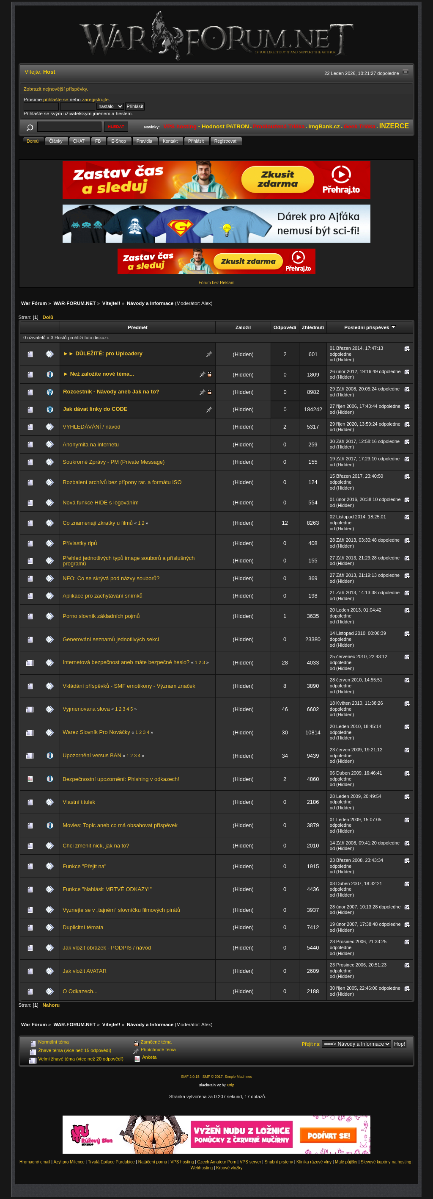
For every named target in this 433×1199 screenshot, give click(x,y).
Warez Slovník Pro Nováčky (96, 732)
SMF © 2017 (213, 1076)
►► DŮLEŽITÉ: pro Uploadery (103, 353)
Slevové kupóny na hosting (386, 1162)
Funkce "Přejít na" (84, 866)
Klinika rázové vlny (314, 1162)
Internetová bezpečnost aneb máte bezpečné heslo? (126, 662)
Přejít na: (311, 1044)
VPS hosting (182, 1162)
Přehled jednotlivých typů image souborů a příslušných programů (129, 561)
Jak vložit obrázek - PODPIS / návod (107, 947)
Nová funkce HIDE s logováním (100, 502)
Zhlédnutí (313, 327)
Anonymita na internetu (91, 444)
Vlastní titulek (79, 802)
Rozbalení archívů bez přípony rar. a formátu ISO (122, 482)
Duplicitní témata (83, 927)
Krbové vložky (229, 1168)
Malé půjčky (346, 1162)
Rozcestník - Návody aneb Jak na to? (111, 391)
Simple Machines (238, 1076)
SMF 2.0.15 (190, 1076)
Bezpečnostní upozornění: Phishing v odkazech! (121, 779)
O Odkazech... (80, 991)
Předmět (138, 327)
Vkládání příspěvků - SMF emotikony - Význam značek (129, 686)
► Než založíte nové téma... (98, 374)
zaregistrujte (95, 99)
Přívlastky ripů (80, 543)
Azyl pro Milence (68, 1162)
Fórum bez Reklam (216, 282)
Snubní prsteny (279, 1162)
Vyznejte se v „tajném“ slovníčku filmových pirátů (121, 910)
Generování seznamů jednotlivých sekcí (111, 639)
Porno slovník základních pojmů (101, 616)
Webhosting (201, 1168)
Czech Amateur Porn (216, 1162)
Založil (243, 327)
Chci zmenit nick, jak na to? (96, 845)
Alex (206, 303)
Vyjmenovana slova (86, 709)
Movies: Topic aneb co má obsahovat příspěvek (120, 825)
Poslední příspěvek (369, 327)
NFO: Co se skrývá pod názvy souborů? (111, 578)
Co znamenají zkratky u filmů (98, 523)
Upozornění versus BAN (93, 755)
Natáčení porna (152, 1162)
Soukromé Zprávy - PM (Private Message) (113, 462)
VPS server (250, 1162)
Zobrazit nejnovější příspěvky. (56, 88)
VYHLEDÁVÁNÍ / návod (91, 427)
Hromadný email (34, 1162)
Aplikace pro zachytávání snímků (103, 596)
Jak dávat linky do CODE (95, 409)
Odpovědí (285, 327)
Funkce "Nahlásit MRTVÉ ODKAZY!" (107, 889)
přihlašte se (55, 99)
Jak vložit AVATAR (85, 971)
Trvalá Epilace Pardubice (111, 1162)
